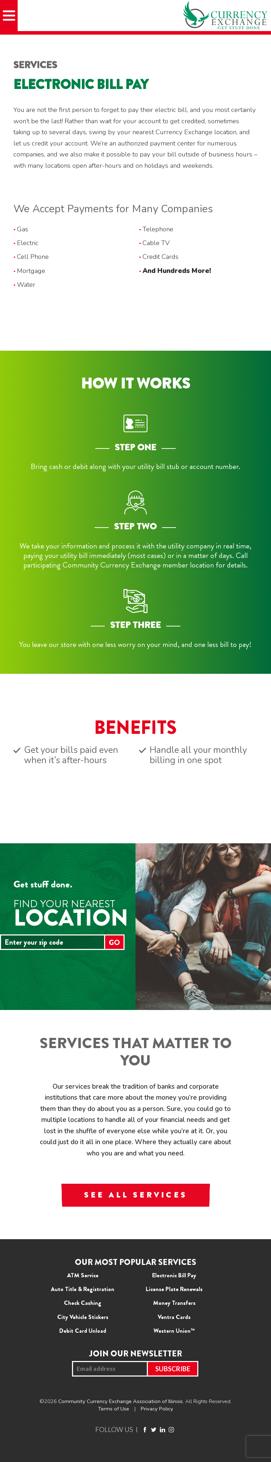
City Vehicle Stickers (82, 1317)
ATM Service (82, 1275)
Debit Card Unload (82, 1330)
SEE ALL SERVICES (135, 1195)
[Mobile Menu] (9, 15)
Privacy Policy (157, 1408)
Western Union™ (174, 1330)
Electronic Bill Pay (174, 1275)
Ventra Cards (174, 1317)
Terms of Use (113, 1408)
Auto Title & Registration (82, 1289)
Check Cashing (82, 1302)
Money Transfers (174, 1302)
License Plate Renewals (174, 1289)
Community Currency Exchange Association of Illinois (120, 1401)
